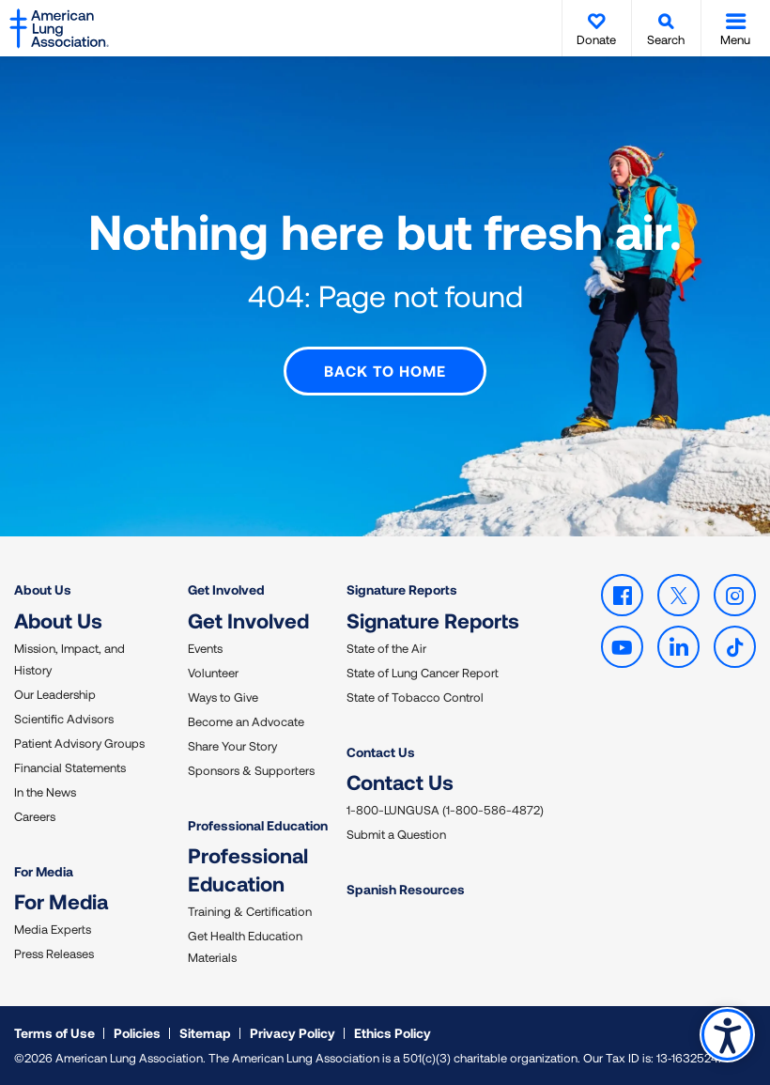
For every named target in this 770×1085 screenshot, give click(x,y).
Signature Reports (401, 589)
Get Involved (226, 589)
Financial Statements (70, 766)
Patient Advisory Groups (79, 742)
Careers (34, 815)
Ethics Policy (392, 1033)
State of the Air (386, 647)
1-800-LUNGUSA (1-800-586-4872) (445, 809)
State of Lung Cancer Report (422, 671)
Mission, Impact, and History (69, 658)
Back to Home (385, 371)
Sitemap (205, 1033)
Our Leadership (55, 693)
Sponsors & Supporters (251, 769)
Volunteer (213, 671)
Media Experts (52, 929)
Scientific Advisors (64, 717)
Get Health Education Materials (245, 946)
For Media (43, 870)
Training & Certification (250, 911)
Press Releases (54, 953)
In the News (45, 790)
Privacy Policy (292, 1033)
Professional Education (258, 824)
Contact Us (380, 751)
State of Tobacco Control (415, 696)
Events (205, 647)
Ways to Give (223, 696)
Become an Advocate (246, 720)
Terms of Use (54, 1033)
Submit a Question (396, 834)
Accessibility (727, 1035)
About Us (42, 589)
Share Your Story (232, 744)
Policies (137, 1033)
